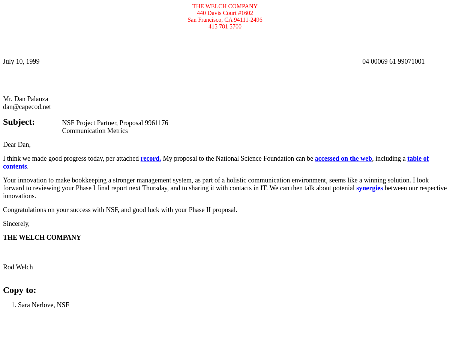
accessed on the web (343, 158)
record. (151, 158)
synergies (369, 188)
